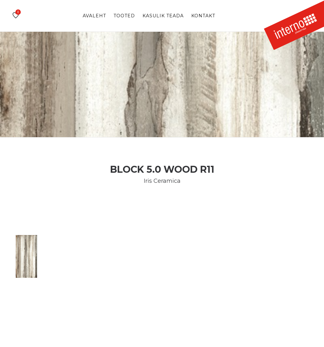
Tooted (124, 16)
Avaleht (94, 16)
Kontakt (203, 16)
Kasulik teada (163, 16)
